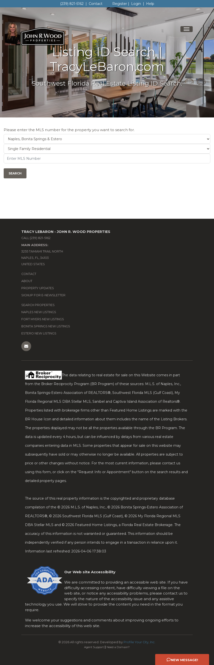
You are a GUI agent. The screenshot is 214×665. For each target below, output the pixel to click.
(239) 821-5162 (72, 3)
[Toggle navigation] (186, 29)
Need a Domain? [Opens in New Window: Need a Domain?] (118, 647)
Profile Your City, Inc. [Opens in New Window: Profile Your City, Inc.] (139, 642)
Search (15, 173)
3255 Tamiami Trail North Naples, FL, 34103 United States (42, 254)
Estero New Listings (38, 333)
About (26, 281)
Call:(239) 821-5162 (35, 238)
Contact (95, 3)
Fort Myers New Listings (42, 319)
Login (136, 3)
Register (119, 3)
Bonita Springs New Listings (45, 326)
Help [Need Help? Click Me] (150, 3)
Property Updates (37, 288)
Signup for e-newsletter (43, 295)
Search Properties (38, 305)
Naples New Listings (38, 312)
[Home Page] (34, 33)
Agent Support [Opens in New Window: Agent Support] (94, 647)
